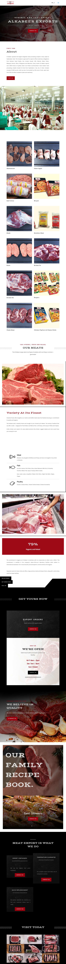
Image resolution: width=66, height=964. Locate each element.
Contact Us (12, 718)
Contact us (33, 31)
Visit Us (10, 78)
